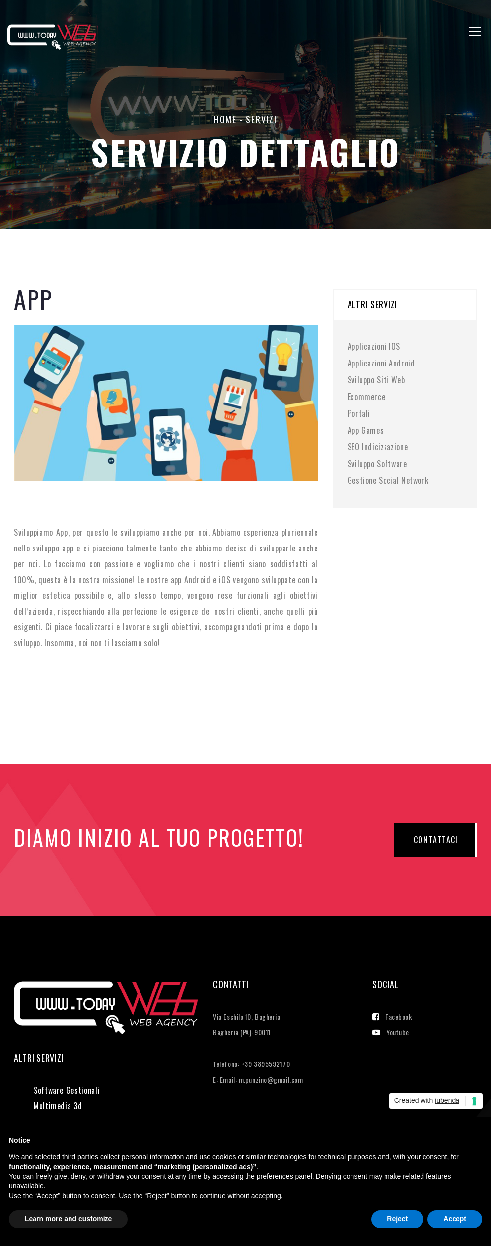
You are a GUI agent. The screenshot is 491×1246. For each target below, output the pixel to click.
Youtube (390, 1032)
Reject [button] (397, 1219)
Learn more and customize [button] (68, 1219)
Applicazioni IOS (374, 346)
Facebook (392, 1016)
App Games (366, 430)
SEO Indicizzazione (378, 446)
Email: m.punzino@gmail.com (261, 1079)
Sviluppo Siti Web (376, 379)
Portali (359, 413)
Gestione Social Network (388, 480)
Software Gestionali (67, 1090)
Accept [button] (454, 1219)
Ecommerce (367, 396)
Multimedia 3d (58, 1106)
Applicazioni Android (381, 363)
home (225, 119)
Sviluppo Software (377, 463)
